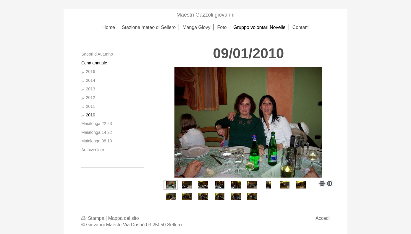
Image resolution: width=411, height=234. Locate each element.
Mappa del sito (123, 218)
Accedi (322, 218)
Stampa (93, 218)
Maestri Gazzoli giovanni (205, 15)
